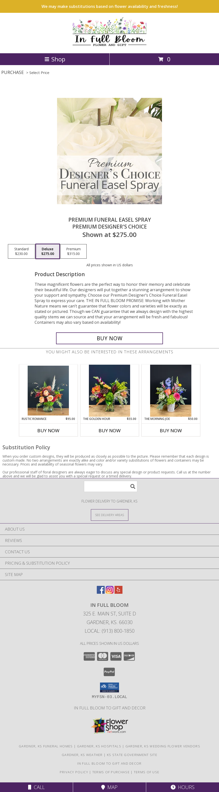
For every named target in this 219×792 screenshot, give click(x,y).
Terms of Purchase (111, 772)
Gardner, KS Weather (82, 755)
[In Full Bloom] (109, 46)
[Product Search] (110, 486)
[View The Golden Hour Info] (109, 390)
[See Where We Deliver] (109, 514)
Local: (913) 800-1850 (110, 631)
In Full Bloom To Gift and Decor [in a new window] (109, 708)
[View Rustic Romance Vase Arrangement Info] (48, 390)
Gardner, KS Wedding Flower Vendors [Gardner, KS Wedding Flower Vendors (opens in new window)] (162, 746)
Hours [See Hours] (183, 787)
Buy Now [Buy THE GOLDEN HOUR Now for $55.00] (110, 430)
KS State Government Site (132, 755)
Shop (54, 59)
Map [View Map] (109, 787)
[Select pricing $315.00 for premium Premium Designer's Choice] (73, 251)
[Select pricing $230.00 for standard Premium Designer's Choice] (21, 251)
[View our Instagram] (110, 592)
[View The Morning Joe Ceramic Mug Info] (170, 390)
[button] (109, 687)
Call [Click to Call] (36, 787)
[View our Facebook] (101, 592)
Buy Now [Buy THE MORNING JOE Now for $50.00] (171, 430)
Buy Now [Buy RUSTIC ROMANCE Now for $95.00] (48, 430)
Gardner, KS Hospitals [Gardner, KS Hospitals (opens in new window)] (99, 746)
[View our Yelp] (118, 592)
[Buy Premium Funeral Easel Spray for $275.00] (109, 338)
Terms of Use (146, 772)
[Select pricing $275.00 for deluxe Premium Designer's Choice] (47, 251)
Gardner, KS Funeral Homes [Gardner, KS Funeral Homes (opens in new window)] (46, 746)
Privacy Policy (74, 772)
